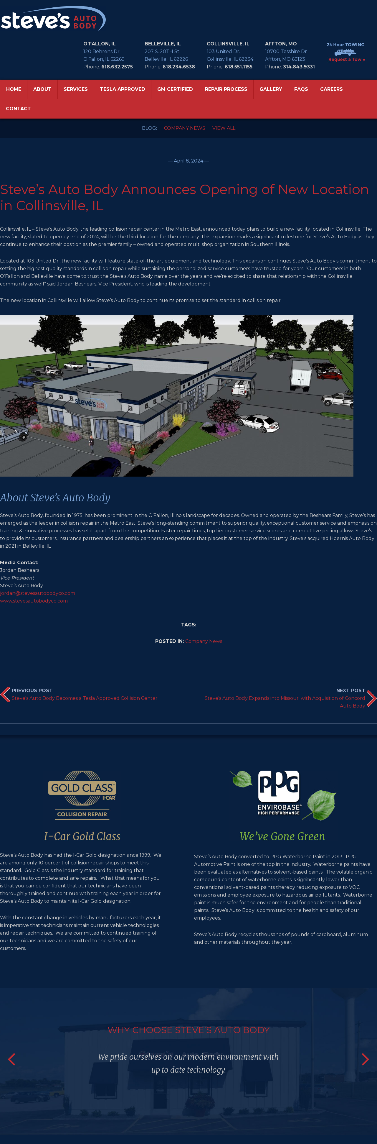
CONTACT (18, 108)
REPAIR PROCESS (226, 89)
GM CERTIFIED (175, 89)
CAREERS (331, 89)
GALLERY (270, 89)
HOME (13, 89)
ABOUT (42, 89)
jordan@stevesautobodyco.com (37, 593)
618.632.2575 (117, 67)
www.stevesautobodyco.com (34, 601)
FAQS (301, 89)
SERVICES (76, 89)
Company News (184, 128)
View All (223, 128)
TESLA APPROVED (122, 89)
